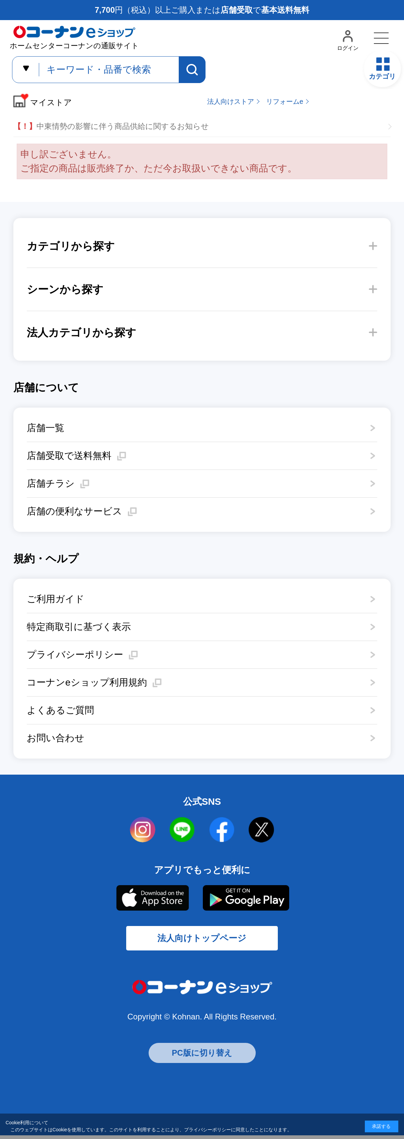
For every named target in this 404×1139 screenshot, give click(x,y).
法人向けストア (230, 101)
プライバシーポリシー (75, 654)
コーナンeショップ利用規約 (87, 682)
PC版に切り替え (202, 1056)
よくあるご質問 (60, 710)
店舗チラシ (51, 483)
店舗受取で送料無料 (69, 455)
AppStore (152, 898)
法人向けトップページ (202, 940)
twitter (261, 830)
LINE (182, 830)
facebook (222, 830)
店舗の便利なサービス (74, 511)
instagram (143, 830)
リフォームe (284, 101)
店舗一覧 (45, 428)
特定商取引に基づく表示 (79, 627)
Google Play (245, 898)
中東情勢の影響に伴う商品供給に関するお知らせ (111, 127)
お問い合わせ (55, 738)
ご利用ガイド (55, 599)
